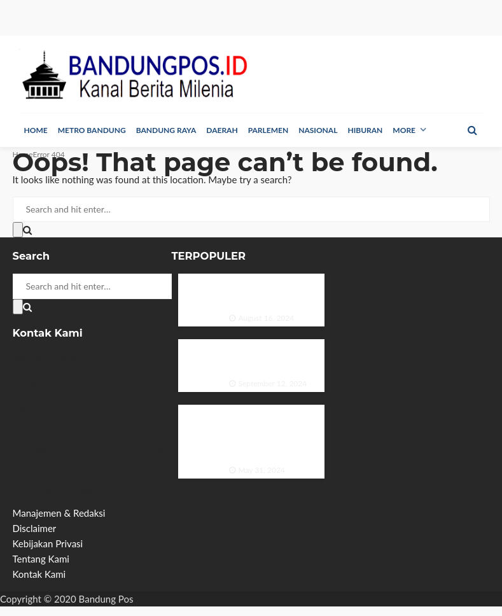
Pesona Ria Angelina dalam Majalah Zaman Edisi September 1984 (269, 359)
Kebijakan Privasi (48, 543)
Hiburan (364, 130)
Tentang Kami (41, 558)
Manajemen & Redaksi (59, 513)
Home (36, 130)
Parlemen (268, 130)
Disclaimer (35, 528)
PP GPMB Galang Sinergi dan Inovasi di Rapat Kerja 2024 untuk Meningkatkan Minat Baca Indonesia (271, 434)
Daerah (221, 130)
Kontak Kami (39, 574)
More (404, 130)
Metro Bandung (92, 130)
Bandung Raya (166, 130)
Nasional (317, 130)
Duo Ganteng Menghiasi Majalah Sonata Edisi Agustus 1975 (273, 293)
